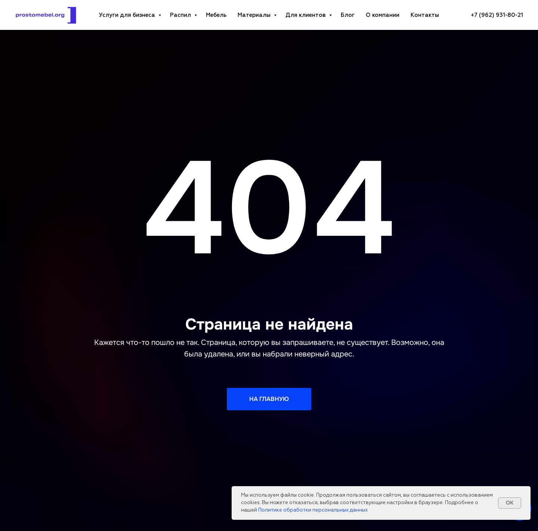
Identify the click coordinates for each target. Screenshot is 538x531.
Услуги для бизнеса (128, 15)
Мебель (216, 15)
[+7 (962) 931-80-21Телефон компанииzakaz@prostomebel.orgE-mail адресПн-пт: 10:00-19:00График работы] (497, 14)
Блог (348, 15)
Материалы (255, 15)
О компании (382, 15)
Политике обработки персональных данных (313, 510)
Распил (181, 15)
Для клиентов (306, 15)
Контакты (425, 15)
